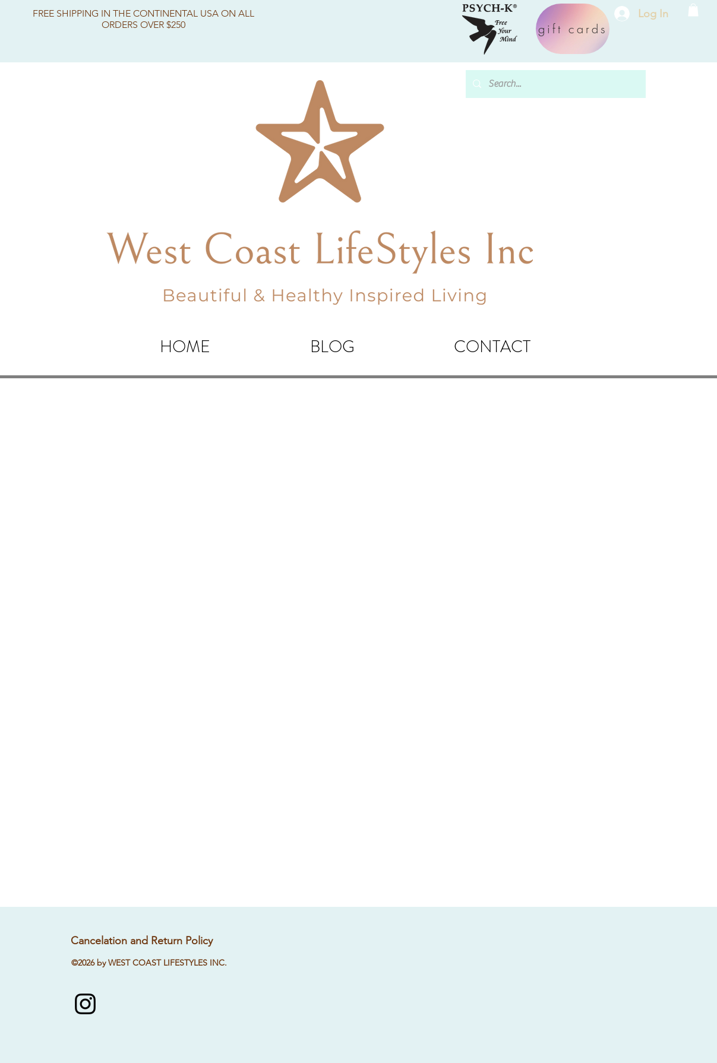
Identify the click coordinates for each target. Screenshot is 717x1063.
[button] (693, 10)
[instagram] (85, 1004)
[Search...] (554, 84)
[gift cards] (572, 29)
